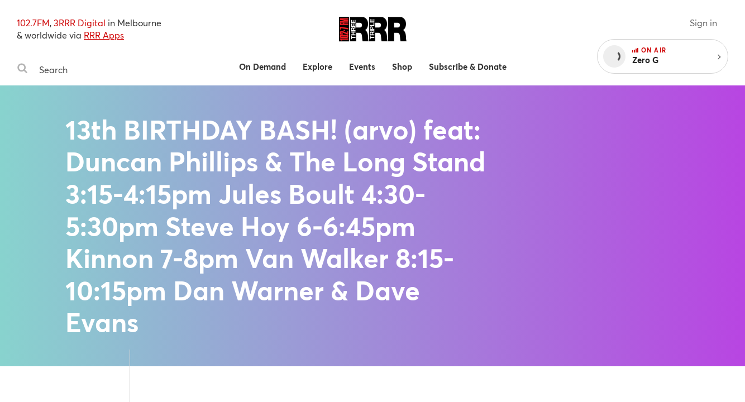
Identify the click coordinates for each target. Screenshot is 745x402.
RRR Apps (104, 35)
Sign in (703, 22)
